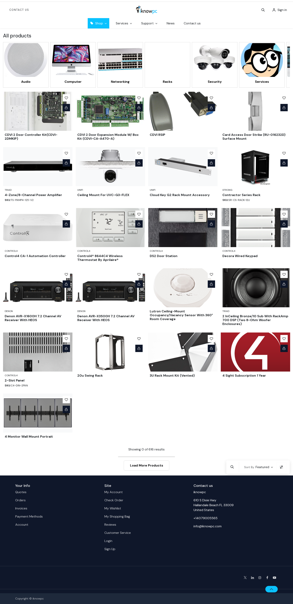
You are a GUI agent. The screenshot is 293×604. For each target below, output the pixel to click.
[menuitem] (170, 23)
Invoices (21, 508)
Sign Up (109, 549)
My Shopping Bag (117, 516)
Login (108, 541)
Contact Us (19, 10)
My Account (113, 492)
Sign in (282, 10)
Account (21, 524)
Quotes (20, 492)
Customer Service (117, 533)
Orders (20, 500)
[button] (263, 10)
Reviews (110, 524)
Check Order (113, 500)
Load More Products (146, 465)
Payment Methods (29, 516)
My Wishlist (112, 508)
